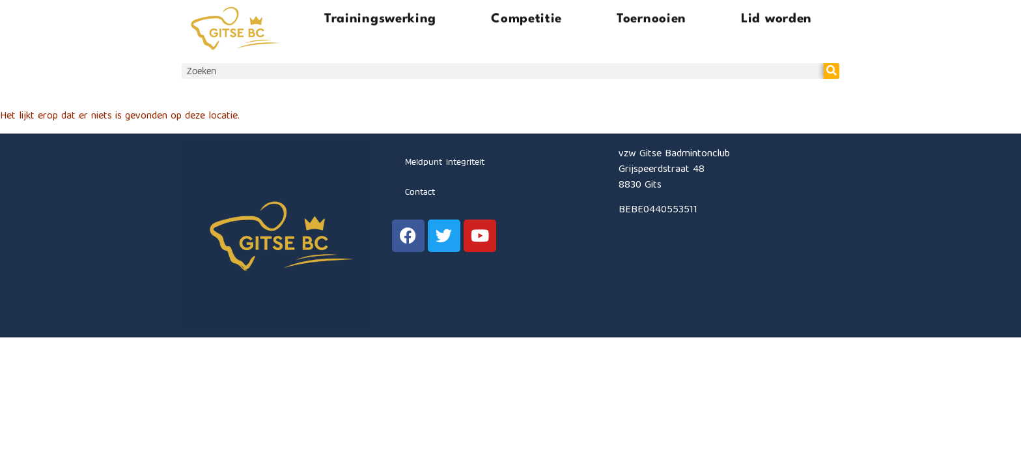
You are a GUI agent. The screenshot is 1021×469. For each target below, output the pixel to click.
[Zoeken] (831, 71)
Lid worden (776, 16)
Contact (420, 191)
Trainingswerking (380, 16)
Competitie (526, 16)
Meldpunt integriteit (444, 161)
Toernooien (651, 16)
